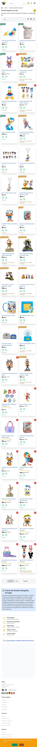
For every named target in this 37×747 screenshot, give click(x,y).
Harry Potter (4, 709)
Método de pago (5, 718)
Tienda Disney (5, 702)
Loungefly (4, 704)
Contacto (4, 732)
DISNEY (5, 7)
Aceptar (15, 744)
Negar (21, 744)
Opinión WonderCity (6, 725)
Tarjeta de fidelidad (6, 723)
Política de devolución (7, 721)
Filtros (5, 19)
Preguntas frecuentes (7, 734)
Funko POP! (4, 707)
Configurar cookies (12, 690)
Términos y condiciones (7, 737)
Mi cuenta (4, 700)
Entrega (3, 716)
